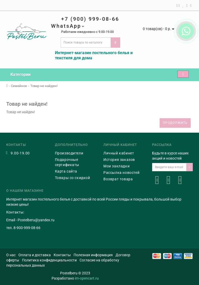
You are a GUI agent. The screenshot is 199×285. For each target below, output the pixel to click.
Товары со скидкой (72, 178)
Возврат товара (118, 179)
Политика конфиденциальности (49, 260)
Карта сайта (66, 171)
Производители (69, 153)
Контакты (62, 255)
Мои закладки (116, 166)
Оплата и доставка (34, 255)
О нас (11, 255)
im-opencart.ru (87, 278)
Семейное (19, 86)
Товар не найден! (44, 86)
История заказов (119, 160)
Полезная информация (93, 255)
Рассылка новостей (121, 172)
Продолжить (175, 123)
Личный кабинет (118, 153)
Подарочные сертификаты (67, 162)
